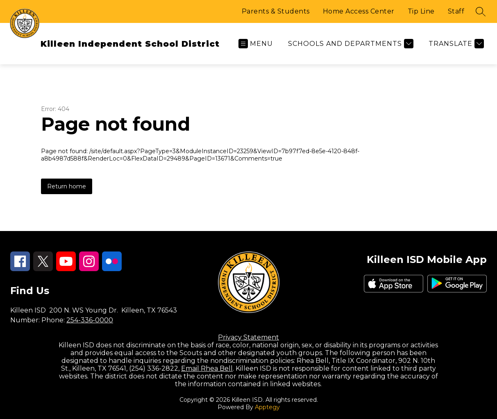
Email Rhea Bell (207, 368)
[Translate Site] (455, 44)
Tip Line (421, 11)
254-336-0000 (89, 320)
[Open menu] (255, 44)
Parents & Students (276, 11)
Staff (456, 11)
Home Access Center (359, 11)
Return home (66, 186)
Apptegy (267, 407)
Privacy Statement (248, 337)
